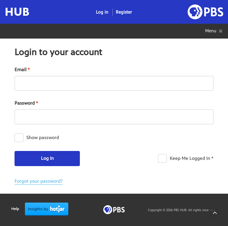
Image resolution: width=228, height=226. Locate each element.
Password (26, 103)
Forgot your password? (39, 181)
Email (22, 69)
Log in (102, 12)
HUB (17, 12)
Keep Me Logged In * (191, 158)
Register (124, 12)
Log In (47, 158)
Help (15, 209)
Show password (42, 137)
